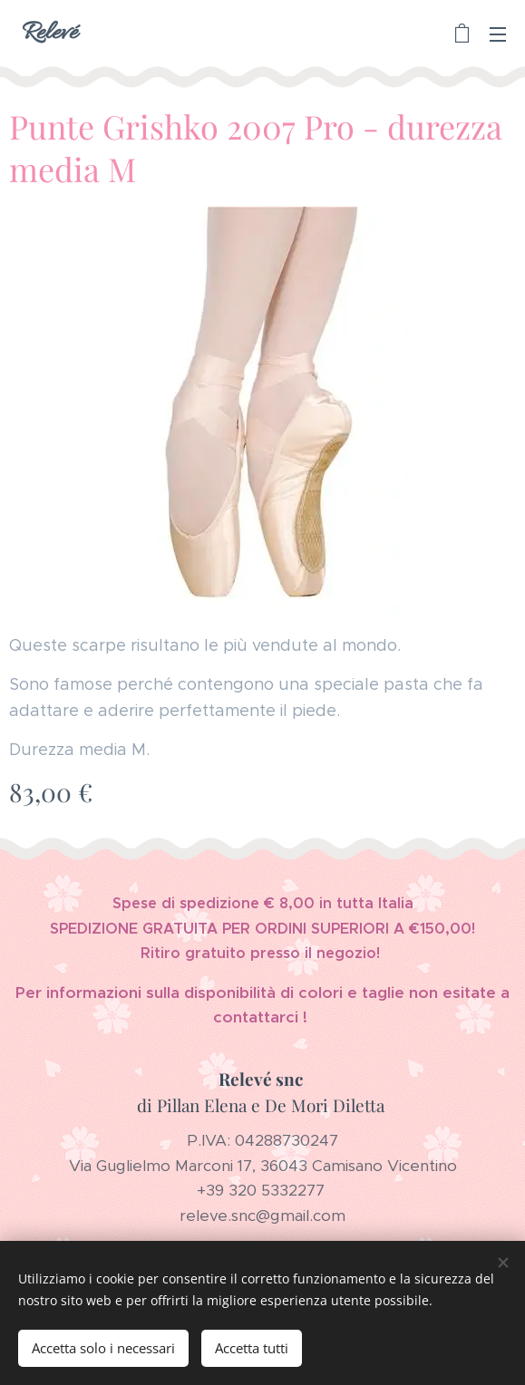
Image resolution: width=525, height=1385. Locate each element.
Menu (498, 34)
